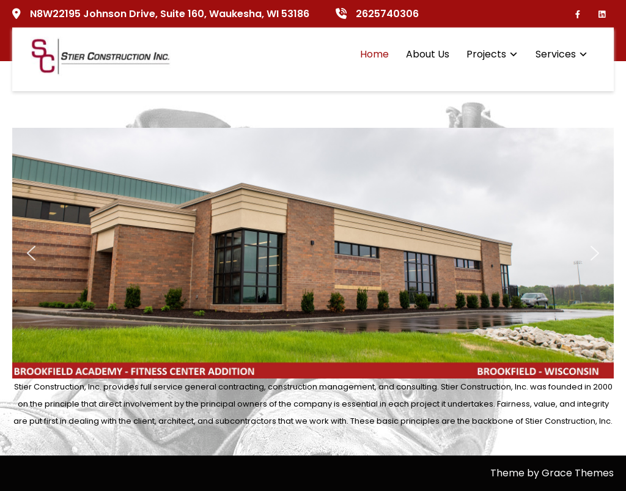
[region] (313, 253)
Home (374, 54)
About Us (427, 54)
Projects (486, 54)
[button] (31, 253)
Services (556, 54)
